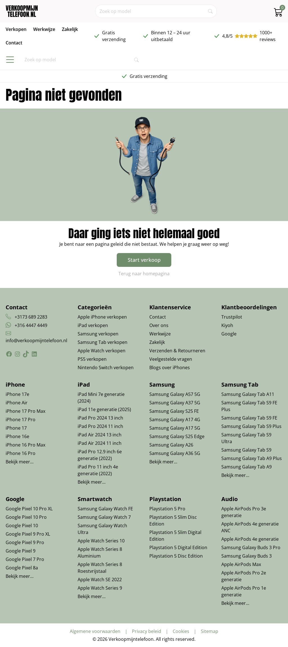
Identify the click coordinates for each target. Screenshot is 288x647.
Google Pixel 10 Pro (26, 517)
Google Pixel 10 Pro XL (29, 509)
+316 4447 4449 (31, 325)
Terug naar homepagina (144, 273)
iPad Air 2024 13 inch (100, 435)
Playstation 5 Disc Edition (176, 556)
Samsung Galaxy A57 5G (174, 394)
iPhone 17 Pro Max (25, 411)
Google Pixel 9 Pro (25, 542)
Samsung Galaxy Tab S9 (246, 450)
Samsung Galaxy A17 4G (174, 419)
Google (229, 334)
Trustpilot (231, 317)
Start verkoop (144, 259)
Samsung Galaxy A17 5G (174, 428)
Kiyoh (227, 325)
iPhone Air (17, 403)
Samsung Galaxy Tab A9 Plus (251, 458)
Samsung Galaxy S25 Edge (176, 436)
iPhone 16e (17, 436)
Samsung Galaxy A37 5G (174, 403)
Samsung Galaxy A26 (171, 445)
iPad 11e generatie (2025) (104, 409)
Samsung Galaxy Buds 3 (246, 556)
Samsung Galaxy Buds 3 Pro (250, 547)
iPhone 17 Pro (20, 419)
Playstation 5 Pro (167, 509)
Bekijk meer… (19, 462)
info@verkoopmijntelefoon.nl (36, 340)
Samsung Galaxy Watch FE (105, 509)
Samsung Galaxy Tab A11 (247, 394)
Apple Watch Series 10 (101, 541)
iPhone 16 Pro (20, 453)
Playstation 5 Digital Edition (178, 547)
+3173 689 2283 (31, 317)
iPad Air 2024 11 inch (100, 443)
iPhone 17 (16, 428)
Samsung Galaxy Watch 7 (104, 517)
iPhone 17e (17, 394)
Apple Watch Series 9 (100, 588)
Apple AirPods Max (241, 564)
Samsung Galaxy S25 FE (174, 411)
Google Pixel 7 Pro (25, 559)
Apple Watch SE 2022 (100, 579)
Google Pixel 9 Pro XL (28, 534)
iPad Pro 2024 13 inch (100, 418)
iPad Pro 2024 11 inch (100, 426)
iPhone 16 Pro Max (25, 445)
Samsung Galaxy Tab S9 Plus (251, 426)
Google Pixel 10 (22, 525)
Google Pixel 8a (22, 568)
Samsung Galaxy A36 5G (174, 453)
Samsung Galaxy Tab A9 (246, 467)
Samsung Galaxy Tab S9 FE (249, 418)
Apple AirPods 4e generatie (250, 539)
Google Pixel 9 (20, 551)
